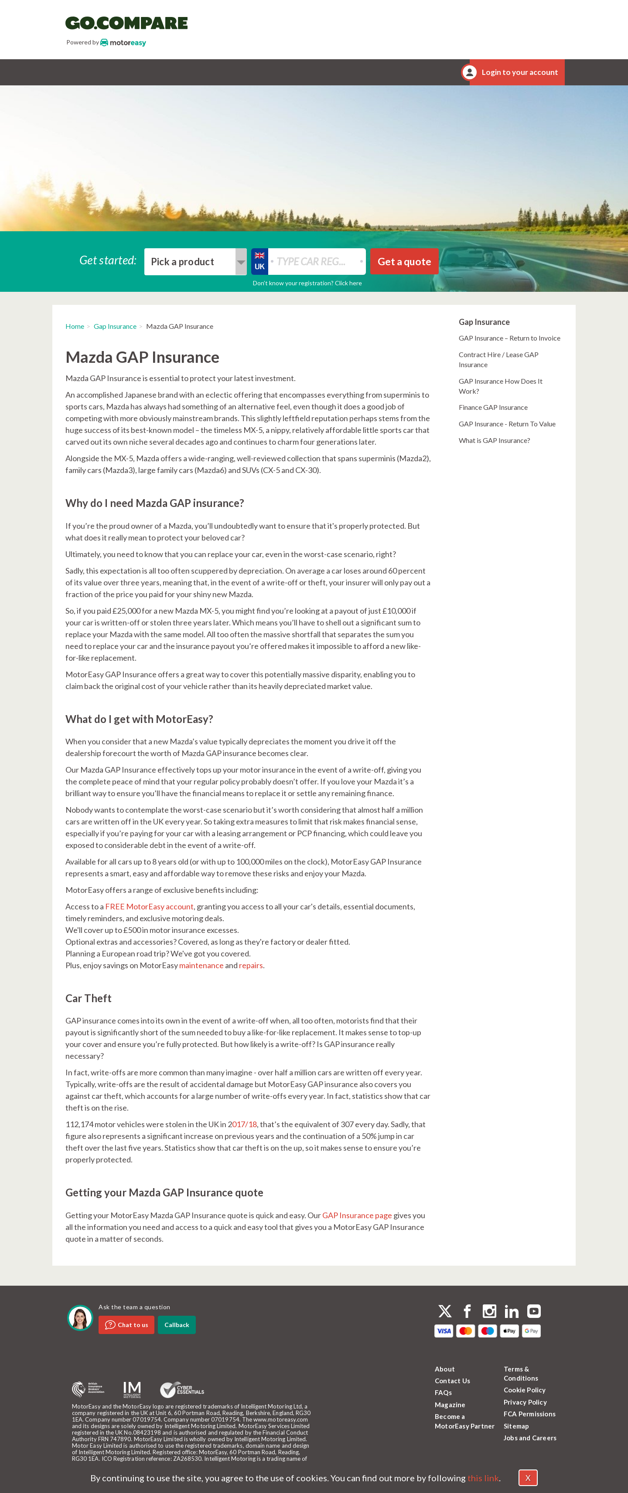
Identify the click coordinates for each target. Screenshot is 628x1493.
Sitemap (516, 1426)
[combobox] (195, 261)
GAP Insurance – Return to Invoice (509, 338)
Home (74, 326)
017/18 (244, 1124)
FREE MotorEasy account (149, 906)
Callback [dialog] (176, 1324)
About (445, 1369)
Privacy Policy (525, 1402)
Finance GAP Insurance (493, 407)
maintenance (201, 965)
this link (483, 1478)
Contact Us (452, 1381)
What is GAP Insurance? (494, 440)
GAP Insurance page (357, 1215)
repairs (251, 965)
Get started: (108, 259)
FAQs (443, 1392)
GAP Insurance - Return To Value (507, 423)
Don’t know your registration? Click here (307, 283)
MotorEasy (123, 42)
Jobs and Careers (530, 1438)
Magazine (450, 1405)
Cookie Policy (525, 1390)
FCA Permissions (530, 1414)
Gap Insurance (115, 326)
